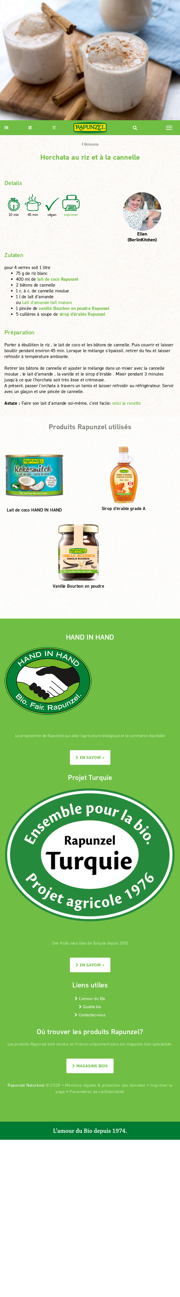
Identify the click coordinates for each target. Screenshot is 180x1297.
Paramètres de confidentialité (97, 1091)
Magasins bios (90, 1065)
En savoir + (90, 757)
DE (30, 127)
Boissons (90, 144)
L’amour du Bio (90, 998)
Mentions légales (80, 1085)
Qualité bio (90, 1006)
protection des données (123, 1085)
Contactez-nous (90, 1014)
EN (6, 127)
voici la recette (126, 403)
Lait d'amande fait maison (47, 302)
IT (54, 127)
